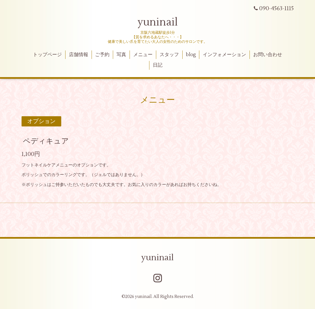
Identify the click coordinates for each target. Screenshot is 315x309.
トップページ (47, 55)
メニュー (143, 55)
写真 (121, 55)
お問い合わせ (267, 55)
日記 (157, 65)
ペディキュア (46, 141)
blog (191, 55)
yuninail (158, 22)
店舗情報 (78, 55)
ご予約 (102, 55)
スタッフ (169, 55)
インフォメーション (224, 55)
